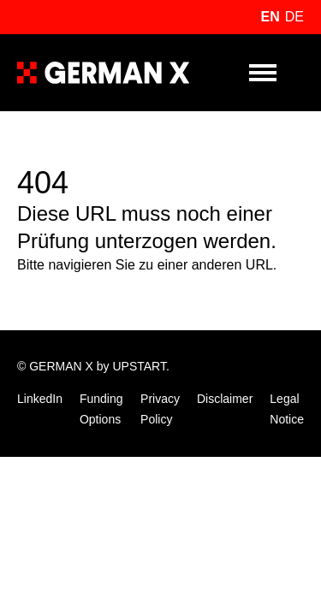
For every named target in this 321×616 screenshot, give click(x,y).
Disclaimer (225, 399)
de (294, 16)
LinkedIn (39, 399)
